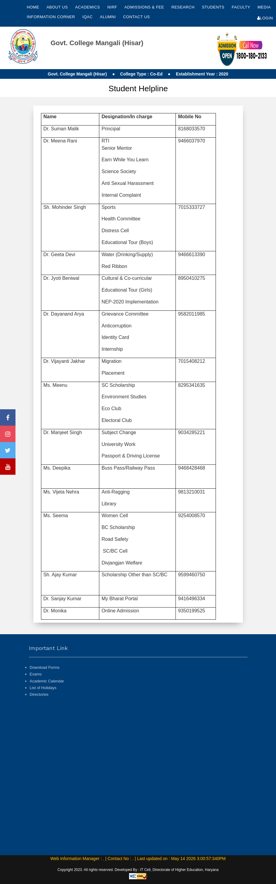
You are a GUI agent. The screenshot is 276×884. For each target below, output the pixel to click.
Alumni (108, 17)
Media (264, 7)
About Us (57, 7)
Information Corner (51, 17)
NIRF (112, 7)
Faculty (241, 7)
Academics (88, 7)
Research (184, 7)
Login (265, 18)
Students (214, 7)
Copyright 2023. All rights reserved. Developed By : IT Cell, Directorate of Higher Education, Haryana (138, 870)
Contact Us (136, 17)
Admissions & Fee (144, 7)
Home (33, 7)
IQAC (88, 17)
